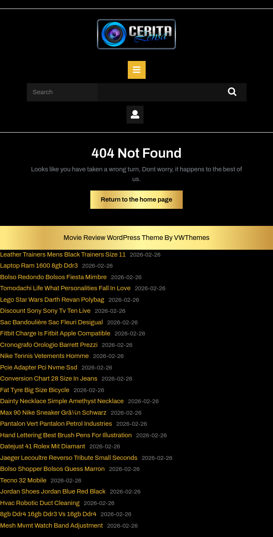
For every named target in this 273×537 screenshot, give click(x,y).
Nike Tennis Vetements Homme (44, 355)
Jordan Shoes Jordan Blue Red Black (53, 491)
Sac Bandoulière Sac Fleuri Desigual (51, 322)
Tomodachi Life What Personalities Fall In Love (65, 288)
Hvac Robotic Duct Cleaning (40, 502)
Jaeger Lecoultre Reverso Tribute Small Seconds (69, 457)
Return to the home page (142, 201)
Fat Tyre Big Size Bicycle (34, 390)
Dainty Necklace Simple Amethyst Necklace (62, 401)
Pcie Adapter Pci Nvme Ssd (38, 367)
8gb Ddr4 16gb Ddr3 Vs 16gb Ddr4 (48, 514)
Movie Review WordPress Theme (113, 237)
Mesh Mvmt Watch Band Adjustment (51, 525)
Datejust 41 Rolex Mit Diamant (42, 446)
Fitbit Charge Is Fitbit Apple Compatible (55, 333)
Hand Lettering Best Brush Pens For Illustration (66, 435)
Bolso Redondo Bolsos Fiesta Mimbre (53, 277)
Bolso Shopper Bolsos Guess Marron (52, 468)
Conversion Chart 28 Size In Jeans (49, 378)
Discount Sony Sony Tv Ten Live (45, 310)
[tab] (137, 70)
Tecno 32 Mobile (23, 480)
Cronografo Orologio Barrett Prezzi (49, 344)
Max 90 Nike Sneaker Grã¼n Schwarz (53, 412)
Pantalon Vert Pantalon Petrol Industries (56, 423)
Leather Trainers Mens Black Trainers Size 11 (63, 254)
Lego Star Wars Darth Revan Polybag (52, 299)
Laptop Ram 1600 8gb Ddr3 (39, 265)
